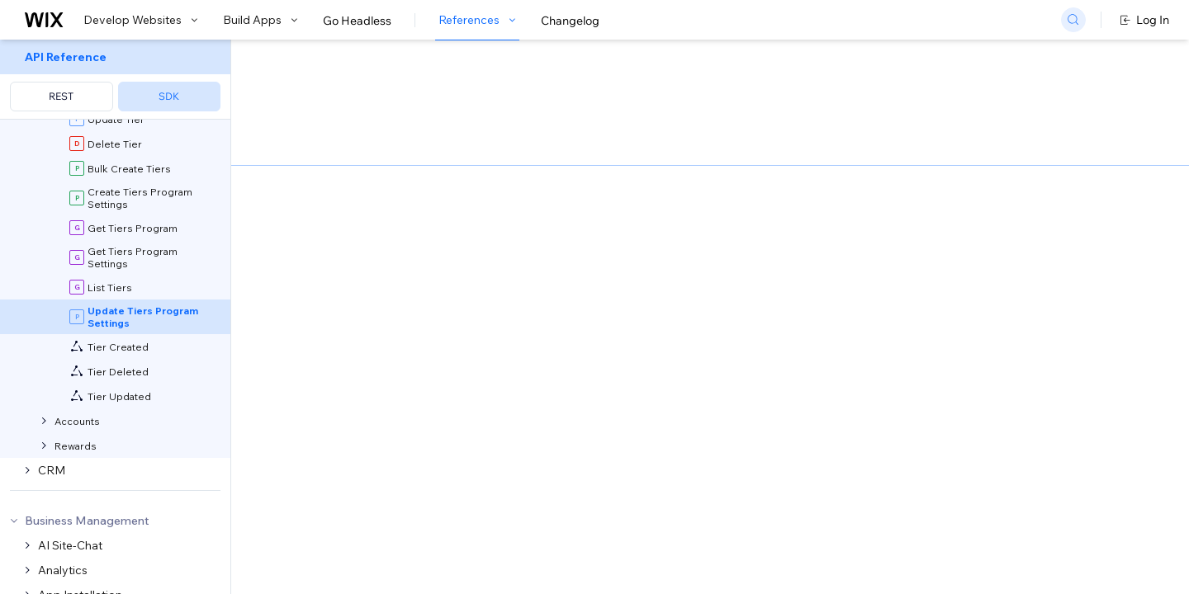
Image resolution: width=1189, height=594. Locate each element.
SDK (169, 96)
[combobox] (973, 201)
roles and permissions (451, 514)
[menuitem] (115, 80)
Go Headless (357, 20)
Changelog (570, 20)
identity (339, 514)
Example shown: (851, 176)
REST (61, 96)
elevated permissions (535, 570)
